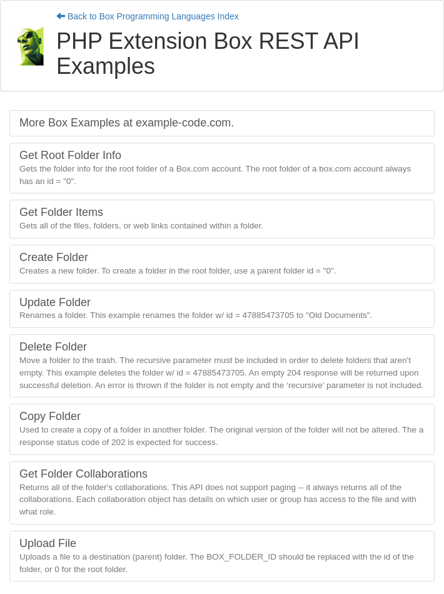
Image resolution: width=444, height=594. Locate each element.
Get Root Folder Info (215, 167)
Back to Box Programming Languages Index (147, 16)
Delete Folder (221, 365)
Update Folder (195, 308)
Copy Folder (221, 428)
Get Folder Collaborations (217, 492)
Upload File (216, 555)
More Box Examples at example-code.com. (126, 122)
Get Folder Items (141, 218)
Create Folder (177, 263)
